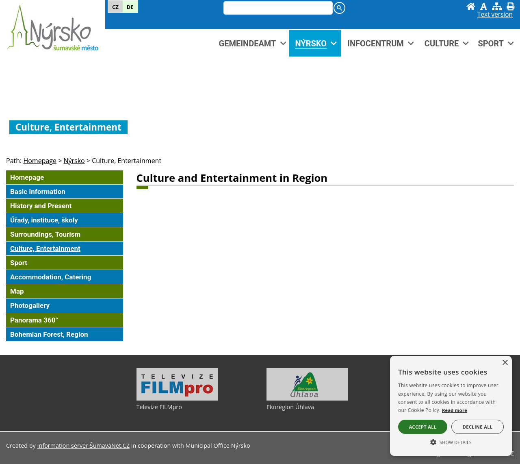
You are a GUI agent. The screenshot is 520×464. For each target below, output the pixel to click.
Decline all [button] (478, 427)
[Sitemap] (497, 6)
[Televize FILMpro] (177, 398)
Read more (454, 410)
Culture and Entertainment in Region (232, 178)
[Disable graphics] (483, 6)
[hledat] (276, 8)
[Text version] (495, 15)
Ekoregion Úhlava (290, 407)
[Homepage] (470, 6)
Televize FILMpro (159, 407)
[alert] (451, 406)
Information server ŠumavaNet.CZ (83, 445)
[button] (451, 441)
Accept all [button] (423, 427)
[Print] (510, 6)
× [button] (505, 363)
